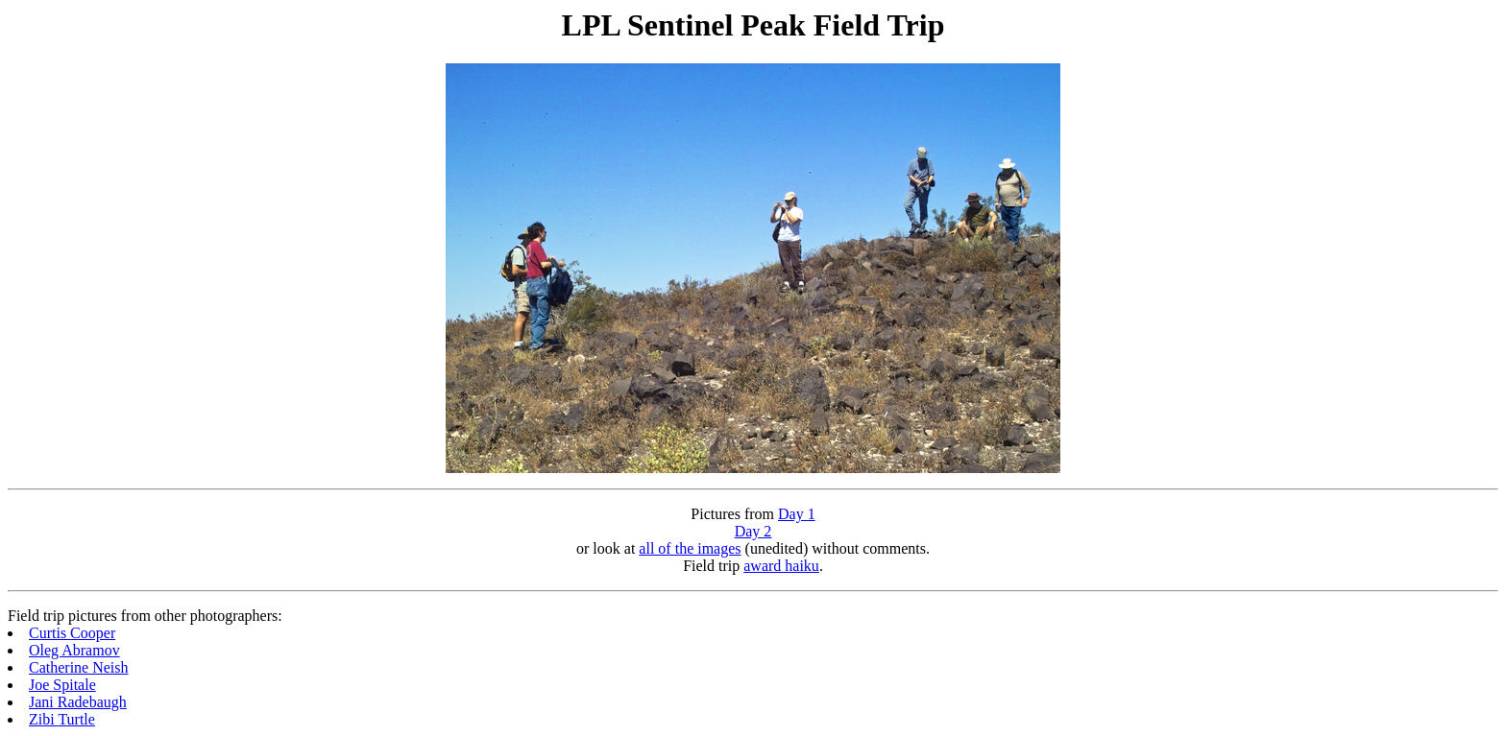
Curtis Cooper (72, 633)
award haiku (781, 566)
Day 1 (796, 514)
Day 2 (753, 531)
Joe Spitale (62, 685)
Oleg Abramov (74, 650)
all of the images (690, 548)
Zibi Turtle (62, 719)
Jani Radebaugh (78, 702)
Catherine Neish (79, 667)
